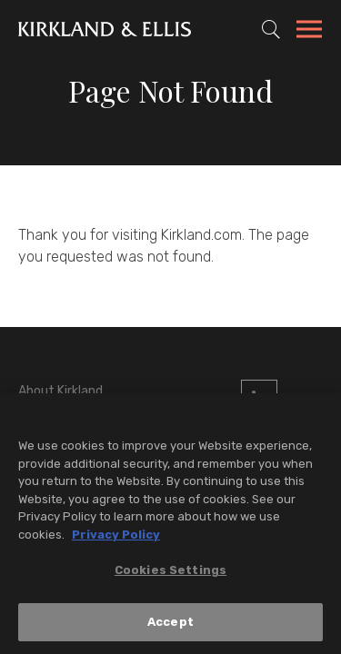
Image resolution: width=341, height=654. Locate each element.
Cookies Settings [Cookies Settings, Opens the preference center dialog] (170, 572)
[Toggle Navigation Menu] (309, 31)
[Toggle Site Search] (271, 29)
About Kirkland (60, 391)
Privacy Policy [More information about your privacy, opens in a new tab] (116, 536)
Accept (170, 623)
